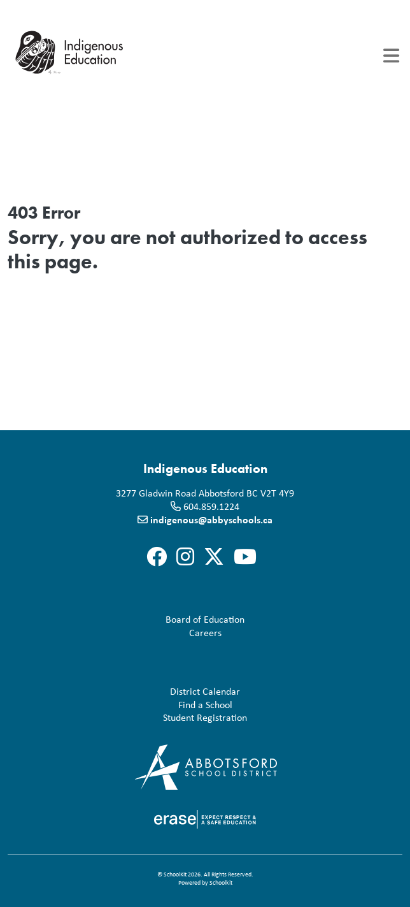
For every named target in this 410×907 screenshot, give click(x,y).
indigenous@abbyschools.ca (211, 519)
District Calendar (126, 691)
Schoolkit (220, 882)
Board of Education (128, 619)
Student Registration (130, 717)
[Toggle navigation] (391, 56)
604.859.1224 (211, 506)
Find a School (122, 704)
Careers (117, 632)
